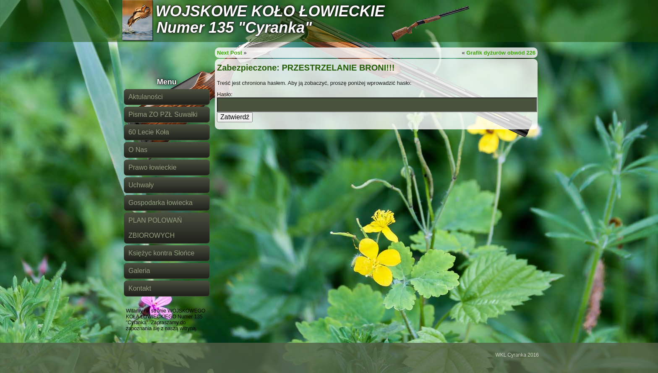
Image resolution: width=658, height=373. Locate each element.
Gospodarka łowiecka (160, 202)
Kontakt (139, 288)
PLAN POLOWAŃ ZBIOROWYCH (155, 228)
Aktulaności (145, 96)
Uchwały (141, 185)
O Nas (137, 149)
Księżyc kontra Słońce (161, 253)
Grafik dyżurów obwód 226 (500, 53)
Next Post (229, 53)
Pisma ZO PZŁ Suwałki (162, 114)
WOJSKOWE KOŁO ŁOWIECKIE (270, 11)
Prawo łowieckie (152, 167)
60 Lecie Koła (148, 132)
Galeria (139, 270)
